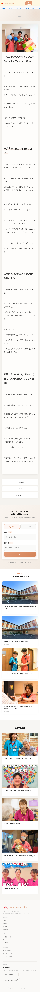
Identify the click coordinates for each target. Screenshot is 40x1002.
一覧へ (20, 489)
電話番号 (8, 544)
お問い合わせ (6, 940)
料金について (6, 950)
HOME (4, 8)
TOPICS (11, 8)
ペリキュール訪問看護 (11, 990)
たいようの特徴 (7, 947)
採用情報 (5, 934)
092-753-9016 (18, 565)
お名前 (8, 533)
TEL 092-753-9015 (7, 961)
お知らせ (5, 937)
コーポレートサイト (11, 985)
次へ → (20, 556)
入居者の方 (6, 953)
